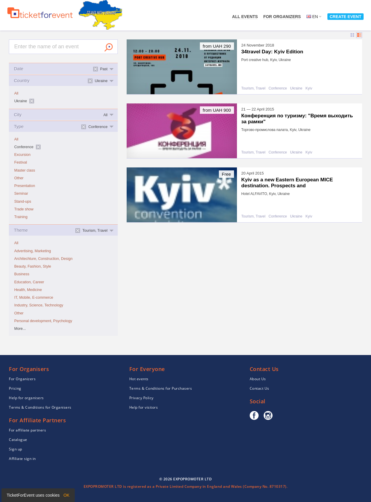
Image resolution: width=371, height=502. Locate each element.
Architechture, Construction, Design (43, 259)
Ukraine (296, 88)
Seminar (21, 193)
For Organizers (282, 16)
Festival (20, 162)
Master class (24, 170)
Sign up (15, 449)
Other (18, 178)
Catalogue (18, 439)
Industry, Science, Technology (38, 305)
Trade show (24, 209)
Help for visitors (143, 407)
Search (108, 47)
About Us (258, 378)
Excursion (22, 155)
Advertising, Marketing (32, 251)
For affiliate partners (27, 430)
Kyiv (308, 88)
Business (21, 274)
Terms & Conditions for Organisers (40, 407)
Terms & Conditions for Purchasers (160, 388)
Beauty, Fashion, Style (32, 266)
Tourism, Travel (253, 88)
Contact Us (259, 388)
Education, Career (29, 282)
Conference (278, 88)
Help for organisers (26, 397)
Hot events (139, 378)
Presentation (24, 186)
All (16, 93)
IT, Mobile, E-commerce (33, 297)
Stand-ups (22, 201)
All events (245, 16)
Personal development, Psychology (43, 321)
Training (21, 217)
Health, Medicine (28, 290)
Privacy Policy (141, 397)
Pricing (15, 388)
